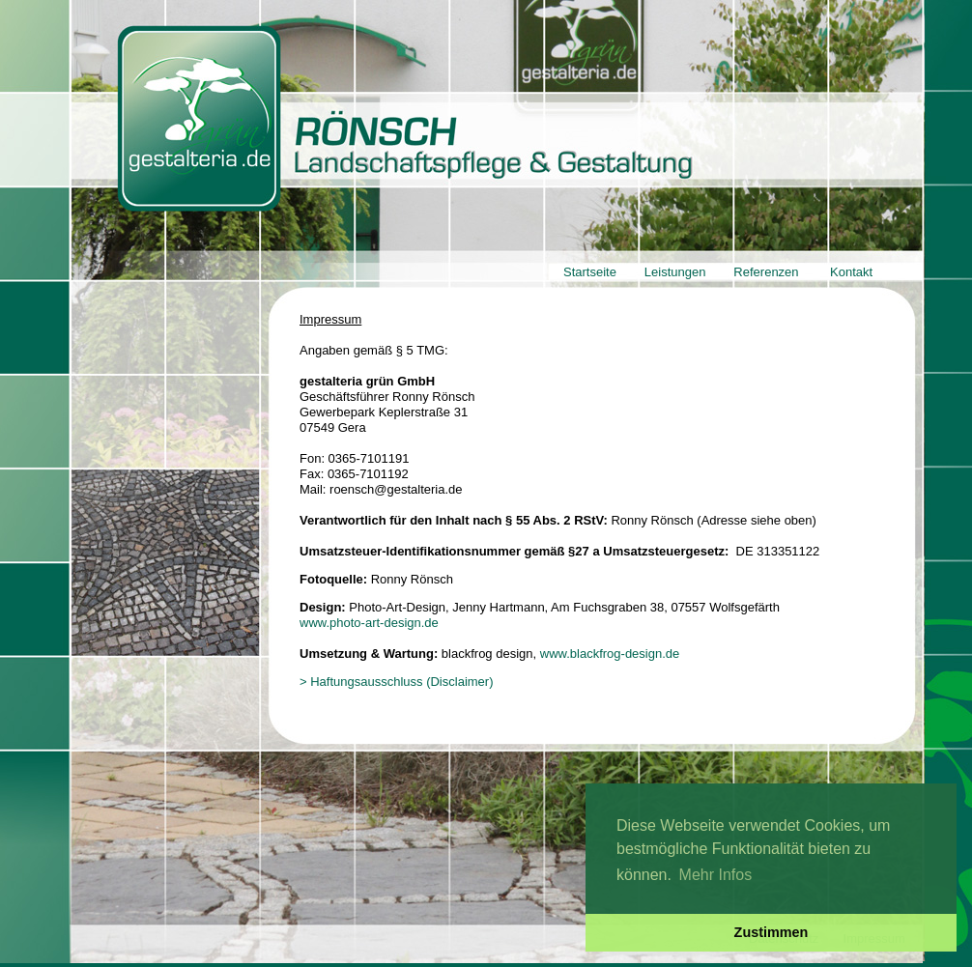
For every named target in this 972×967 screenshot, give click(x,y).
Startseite (589, 272)
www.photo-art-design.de (369, 622)
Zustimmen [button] (771, 932)
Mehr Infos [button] (716, 875)
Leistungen (675, 272)
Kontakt (851, 272)
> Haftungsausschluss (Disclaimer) (396, 681)
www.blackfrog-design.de (610, 653)
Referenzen (765, 272)
